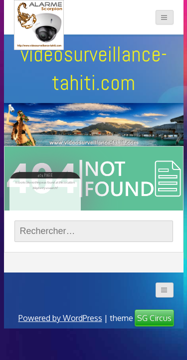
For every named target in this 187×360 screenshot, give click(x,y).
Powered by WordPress (60, 318)
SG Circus (154, 318)
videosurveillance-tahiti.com (93, 68)
